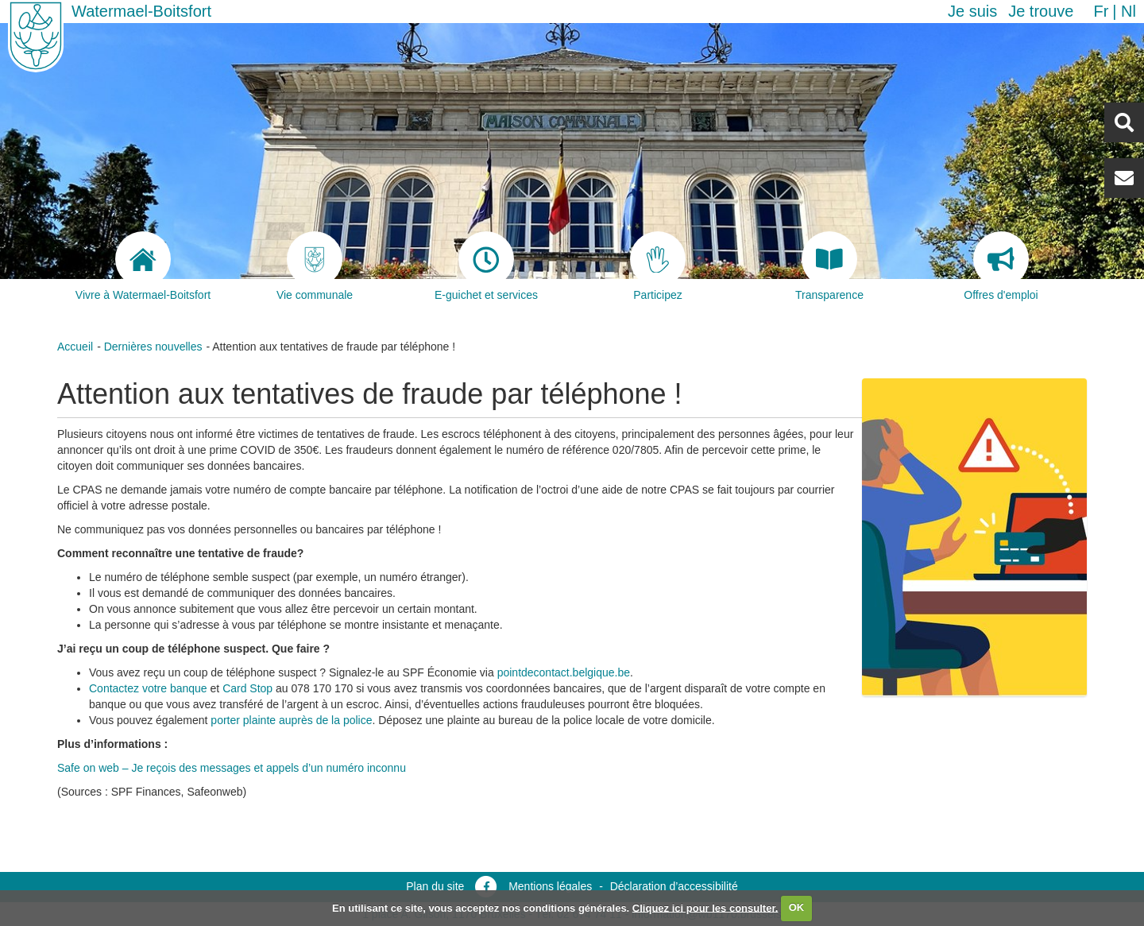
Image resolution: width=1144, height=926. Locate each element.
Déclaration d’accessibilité (674, 886)
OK (797, 907)
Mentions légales (550, 886)
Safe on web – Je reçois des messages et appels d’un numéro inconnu (231, 767)
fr (1100, 11)
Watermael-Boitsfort (141, 11)
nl (1128, 11)
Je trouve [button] (1040, 11)
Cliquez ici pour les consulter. (705, 907)
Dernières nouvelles (153, 346)
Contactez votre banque (148, 688)
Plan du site (435, 886)
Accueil (75, 346)
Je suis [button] (972, 11)
